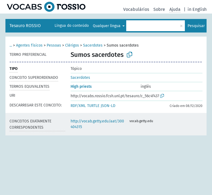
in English (197, 9)
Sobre (159, 9)
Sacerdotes (93, 45)
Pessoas (54, 45)
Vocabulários (136, 9)
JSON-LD (108, 105)
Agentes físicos (29, 45)
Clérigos (72, 45)
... (11, 45)
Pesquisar (196, 26)
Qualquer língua (107, 26)
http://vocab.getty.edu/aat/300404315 (97, 124)
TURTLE (93, 105)
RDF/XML (78, 105)
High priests (81, 86)
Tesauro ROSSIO (25, 25)
